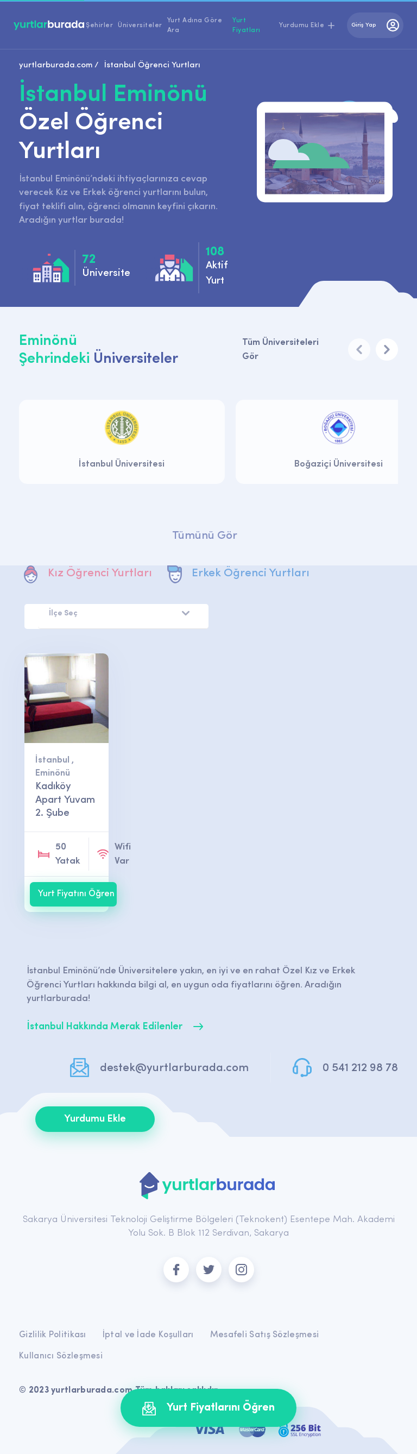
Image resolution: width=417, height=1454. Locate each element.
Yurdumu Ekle (95, 1119)
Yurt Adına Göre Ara (195, 25)
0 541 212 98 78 (360, 1068)
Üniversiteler (140, 25)
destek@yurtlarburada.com (174, 1068)
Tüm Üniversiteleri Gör (280, 349)
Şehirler (99, 25)
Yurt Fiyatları (246, 25)
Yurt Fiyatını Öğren (76, 894)
